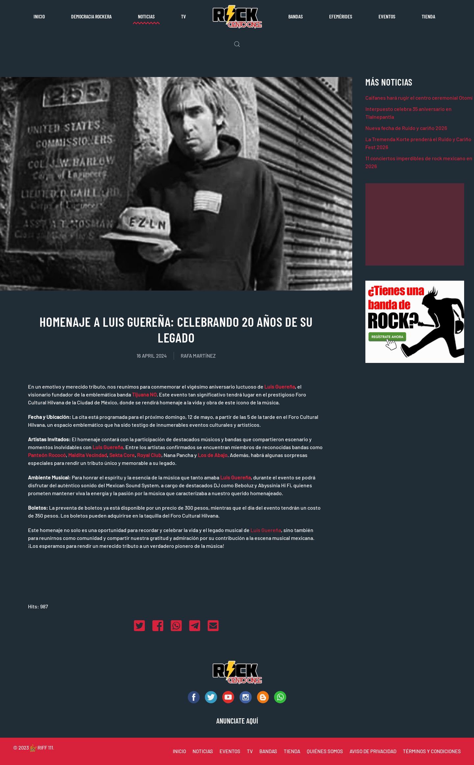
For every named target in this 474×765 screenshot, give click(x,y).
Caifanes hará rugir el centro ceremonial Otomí (419, 97)
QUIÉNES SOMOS (325, 751)
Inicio (39, 16)
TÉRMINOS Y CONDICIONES (432, 751)
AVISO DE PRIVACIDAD (373, 751)
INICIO (179, 751)
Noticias (146, 16)
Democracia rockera (91, 16)
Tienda (428, 16)
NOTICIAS (203, 751)
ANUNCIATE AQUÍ (237, 720)
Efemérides (340, 16)
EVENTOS (230, 751)
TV (183, 16)
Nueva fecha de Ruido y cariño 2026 (406, 128)
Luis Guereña (265, 530)
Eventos (387, 16)
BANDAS (268, 751)
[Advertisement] (414, 224)
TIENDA (292, 751)
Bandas (295, 16)
